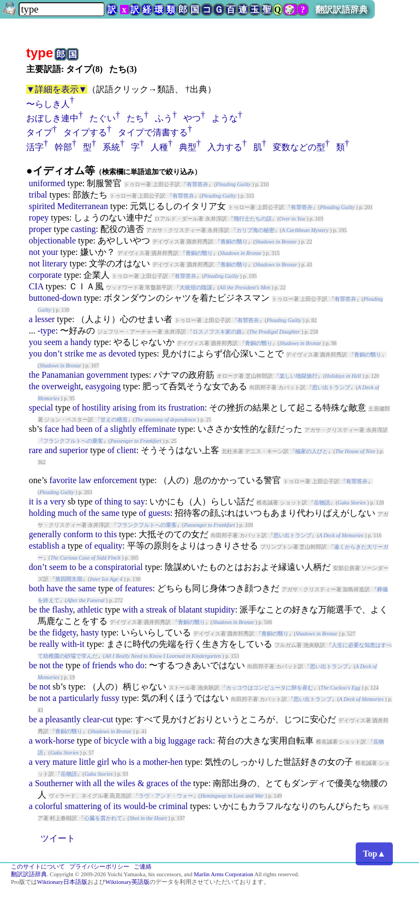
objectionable (52, 240)
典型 (187, 147)
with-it (73, 644)
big (159, 740)
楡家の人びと (311, 451)
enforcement (115, 480)
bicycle (116, 740)
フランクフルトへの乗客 (73, 441)
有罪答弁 (197, 184)
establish (44, 545)
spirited (42, 206)
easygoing (103, 386)
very (57, 501)
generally (45, 534)
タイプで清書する (153, 132)
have (54, 588)
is (39, 501)
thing (113, 501)
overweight (61, 386)
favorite (63, 480)
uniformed (47, 183)
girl (103, 762)
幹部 (63, 147)
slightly (123, 428)
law (85, 480)
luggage (182, 740)
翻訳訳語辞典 (341, 9)
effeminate (157, 428)
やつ (192, 118)
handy (81, 342)
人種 (159, 147)
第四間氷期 (68, 579)
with (129, 609)
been (84, 428)
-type (47, 330)
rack (205, 740)
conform (78, 534)
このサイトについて (38, 867)
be (83, 567)
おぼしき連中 (52, 118)
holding (42, 513)
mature (64, 762)
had (67, 428)
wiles (126, 783)
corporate (45, 275)
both (36, 588)
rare (36, 450)
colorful (49, 806)
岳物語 (322, 503)
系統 (111, 147)
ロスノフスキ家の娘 (217, 332)
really (49, 644)
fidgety (64, 632)
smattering (83, 806)
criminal (173, 806)
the (34, 374)
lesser (45, 319)
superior (73, 450)
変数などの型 (299, 147)
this (110, 534)
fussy (110, 698)
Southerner (54, 783)
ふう (163, 118)
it (31, 501)
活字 (35, 147)
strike (74, 353)
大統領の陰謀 (195, 287)
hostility (96, 407)
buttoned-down (55, 297)
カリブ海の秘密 (255, 230)
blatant (190, 609)
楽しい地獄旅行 (298, 376)
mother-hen (163, 762)
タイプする (85, 132)
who (126, 665)
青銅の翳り (234, 242)
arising (125, 407)
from (147, 407)
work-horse (55, 740)
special (41, 407)
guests (159, 513)
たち (135, 118)
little (87, 762)
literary (54, 263)
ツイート (57, 838)
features (139, 588)
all (97, 783)
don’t (53, 353)
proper (40, 229)
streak (156, 609)
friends (104, 665)
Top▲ (374, 853)
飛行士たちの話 (253, 219)
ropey (39, 217)
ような (225, 118)
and (51, 450)
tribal (38, 194)
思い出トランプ (331, 387)
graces (157, 783)
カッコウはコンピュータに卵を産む (269, 688)
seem (53, 342)
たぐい (102, 118)
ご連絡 (143, 867)
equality (108, 545)
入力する (224, 147)
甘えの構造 (114, 420)
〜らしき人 (48, 104)
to (127, 501)
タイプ (39, 132)
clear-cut (98, 719)
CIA (36, 286)
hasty (90, 632)
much (67, 513)
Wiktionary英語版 (127, 882)
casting (83, 229)
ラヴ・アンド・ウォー (166, 796)
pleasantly (63, 719)
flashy (62, 609)
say (139, 501)
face (52, 428)
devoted (122, 353)
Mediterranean (82, 206)
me (91, 353)
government (107, 374)
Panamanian (62, 374)
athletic (90, 609)
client (126, 450)
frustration (186, 407)
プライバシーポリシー (99, 867)
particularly (78, 698)
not (34, 252)
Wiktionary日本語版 (62, 882)
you (35, 342)
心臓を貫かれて (103, 818)
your (50, 252)
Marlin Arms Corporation (223, 874)
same (110, 513)
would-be (140, 806)
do (140, 665)
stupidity (220, 609)
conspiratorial (119, 567)
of (76, 407)
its (162, 407)
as (102, 353)
